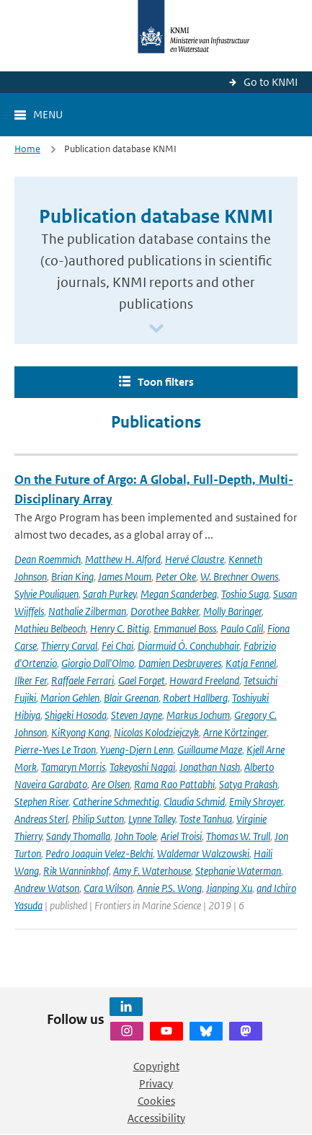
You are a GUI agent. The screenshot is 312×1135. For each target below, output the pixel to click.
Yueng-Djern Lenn (136, 749)
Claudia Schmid (194, 801)
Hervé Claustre (194, 559)
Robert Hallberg (195, 698)
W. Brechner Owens (239, 576)
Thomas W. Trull (238, 836)
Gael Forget (141, 680)
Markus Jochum (198, 715)
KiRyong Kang (80, 732)
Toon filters (166, 382)
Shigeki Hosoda (76, 715)
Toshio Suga (245, 594)
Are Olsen (111, 784)
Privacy (156, 1083)
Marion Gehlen (69, 698)
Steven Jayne (136, 715)
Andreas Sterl (41, 819)
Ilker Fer (30, 680)
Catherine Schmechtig (116, 801)
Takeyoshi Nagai (142, 767)
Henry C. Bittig (119, 628)
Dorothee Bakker (164, 611)
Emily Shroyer (256, 801)
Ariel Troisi (181, 836)
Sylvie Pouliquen (46, 594)
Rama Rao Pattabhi (174, 784)
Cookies (156, 1101)
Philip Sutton (98, 819)
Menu (48, 114)
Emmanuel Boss (184, 628)
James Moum (124, 576)
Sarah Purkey (109, 594)
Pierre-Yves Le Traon (55, 749)
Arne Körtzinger (235, 732)
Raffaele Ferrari (82, 680)
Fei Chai (117, 646)
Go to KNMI (271, 82)
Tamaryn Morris (73, 767)
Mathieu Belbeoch (50, 628)
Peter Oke (176, 576)
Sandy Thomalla (78, 836)
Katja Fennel (251, 663)
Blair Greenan (131, 698)
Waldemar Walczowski (203, 853)
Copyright (156, 1066)
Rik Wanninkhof (76, 871)
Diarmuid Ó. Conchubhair (188, 646)
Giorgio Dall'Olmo (97, 663)
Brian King (72, 576)
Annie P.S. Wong (169, 888)
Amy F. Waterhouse (152, 871)
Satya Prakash (248, 784)
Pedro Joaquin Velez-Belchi (99, 853)
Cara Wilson (108, 888)
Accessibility (156, 1118)
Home (27, 149)
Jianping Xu (229, 888)
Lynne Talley (151, 819)
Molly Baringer (232, 611)
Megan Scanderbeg (179, 594)
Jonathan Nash (209, 767)
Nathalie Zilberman (87, 611)
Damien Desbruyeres (179, 663)
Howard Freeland (204, 680)
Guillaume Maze (209, 749)
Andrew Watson (46, 888)
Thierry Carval (69, 646)
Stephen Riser (41, 801)
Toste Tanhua (205, 819)
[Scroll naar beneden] (156, 329)
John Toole (135, 836)
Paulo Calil (241, 628)
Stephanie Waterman (238, 871)
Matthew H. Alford (123, 559)
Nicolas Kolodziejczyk (156, 732)
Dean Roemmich (47, 559)
